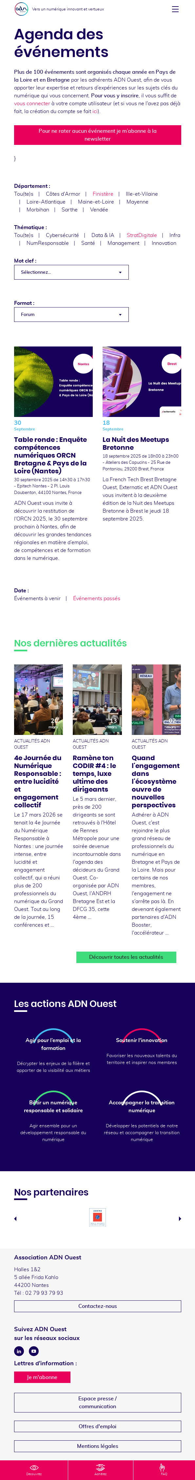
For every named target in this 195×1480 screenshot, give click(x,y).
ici (95, 111)
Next (180, 1218)
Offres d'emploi (97, 1426)
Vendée (99, 209)
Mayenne (137, 202)
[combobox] (71, 272)
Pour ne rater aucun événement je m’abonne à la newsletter (98, 135)
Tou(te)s (23, 194)
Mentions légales (97, 1446)
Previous (15, 1218)
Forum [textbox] (27, 314)
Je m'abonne (42, 1377)
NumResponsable (48, 243)
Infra (174, 235)
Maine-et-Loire (96, 202)
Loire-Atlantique (46, 202)
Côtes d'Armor (63, 194)
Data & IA (102, 235)
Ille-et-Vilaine (142, 194)
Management (123, 243)
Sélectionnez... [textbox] (36, 272)
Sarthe (70, 209)
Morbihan (38, 209)
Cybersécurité (62, 235)
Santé (88, 243)
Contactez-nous (97, 1306)
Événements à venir (37, 598)
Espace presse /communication (97, 1402)
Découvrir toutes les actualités (126, 957)
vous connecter (32, 103)
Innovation (164, 243)
